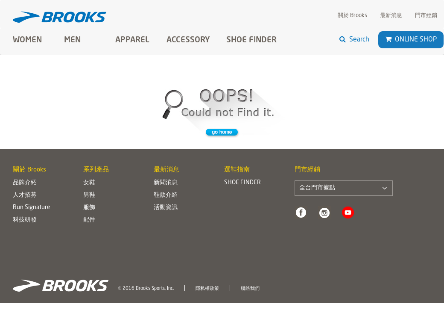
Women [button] (27, 40)
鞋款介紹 (166, 195)
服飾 (89, 207)
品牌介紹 (25, 183)
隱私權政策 (207, 288)
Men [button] (72, 40)
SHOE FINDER (251, 40)
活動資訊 (166, 207)
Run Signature (31, 207)
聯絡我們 (250, 288)
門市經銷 (426, 15)
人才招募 (25, 195)
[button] (388, 39)
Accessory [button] (188, 40)
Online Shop (411, 39)
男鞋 (89, 195)
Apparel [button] (132, 40)
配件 (89, 220)
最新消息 (391, 15)
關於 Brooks (352, 15)
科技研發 (25, 220)
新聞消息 (166, 183)
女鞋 (89, 183)
